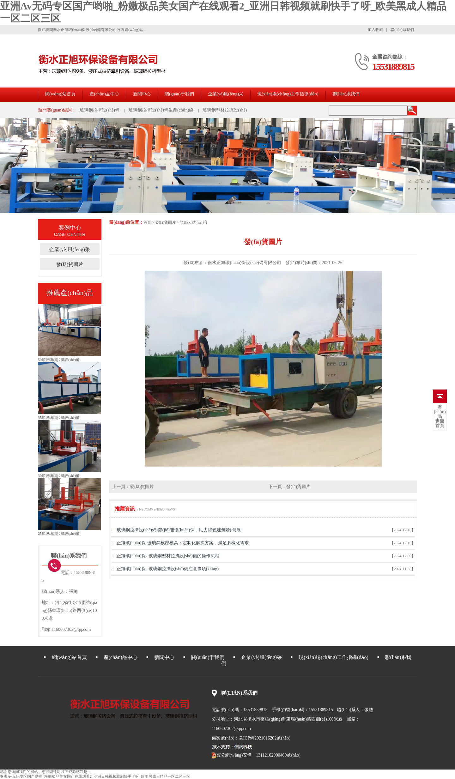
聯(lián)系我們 (402, 29)
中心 (439, 414)
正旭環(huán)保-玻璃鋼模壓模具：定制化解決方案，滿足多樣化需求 (183, 542)
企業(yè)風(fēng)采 (226, 94)
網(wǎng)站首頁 (60, 94)
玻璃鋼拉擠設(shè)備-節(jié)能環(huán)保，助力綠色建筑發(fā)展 (179, 530)
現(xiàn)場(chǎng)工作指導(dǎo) (287, 94)
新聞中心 (142, 94)
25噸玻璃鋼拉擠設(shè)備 (59, 533)
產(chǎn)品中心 (104, 94)
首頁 (147, 222)
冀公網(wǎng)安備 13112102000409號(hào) (256, 755)
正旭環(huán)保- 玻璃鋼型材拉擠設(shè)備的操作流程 (168, 555)
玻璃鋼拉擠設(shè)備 (99, 110)
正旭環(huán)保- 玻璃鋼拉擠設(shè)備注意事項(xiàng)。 (168, 568)
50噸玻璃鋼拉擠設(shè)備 (59, 360)
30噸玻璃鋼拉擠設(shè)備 (59, 476)
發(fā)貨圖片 (166, 222)
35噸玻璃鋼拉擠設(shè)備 (59, 417)
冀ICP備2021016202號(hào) (264, 738)
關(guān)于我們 (179, 94)
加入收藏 (375, 29)
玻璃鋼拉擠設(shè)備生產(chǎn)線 (161, 110)
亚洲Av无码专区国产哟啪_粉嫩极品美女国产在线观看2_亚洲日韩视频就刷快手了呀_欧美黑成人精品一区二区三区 (95, 776)
